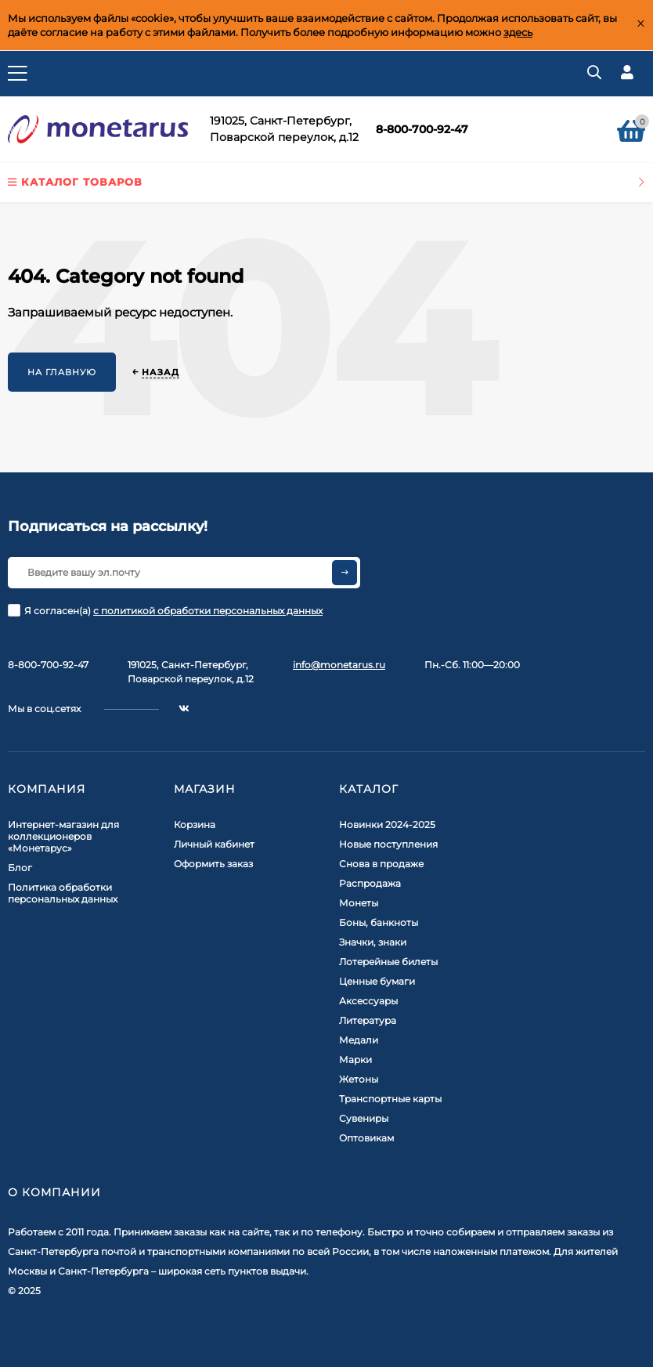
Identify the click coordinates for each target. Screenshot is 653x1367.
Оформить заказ (213, 864)
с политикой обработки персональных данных (208, 611)
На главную (61, 372)
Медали (358, 1040)
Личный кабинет (214, 844)
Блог (20, 867)
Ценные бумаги (377, 981)
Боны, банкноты (378, 922)
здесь (517, 32)
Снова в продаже (381, 864)
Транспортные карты (390, 1099)
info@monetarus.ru (339, 665)
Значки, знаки (372, 942)
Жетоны (358, 1079)
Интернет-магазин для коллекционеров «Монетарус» (63, 836)
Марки (355, 1059)
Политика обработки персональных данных (62, 893)
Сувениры (363, 1118)
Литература (367, 1020)
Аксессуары (368, 1001)
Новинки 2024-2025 (387, 824)
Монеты (358, 903)
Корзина (194, 824)
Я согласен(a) (165, 610)
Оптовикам (366, 1138)
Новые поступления (388, 844)
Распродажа (370, 883)
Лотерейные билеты (388, 961)
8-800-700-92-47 (422, 129)
